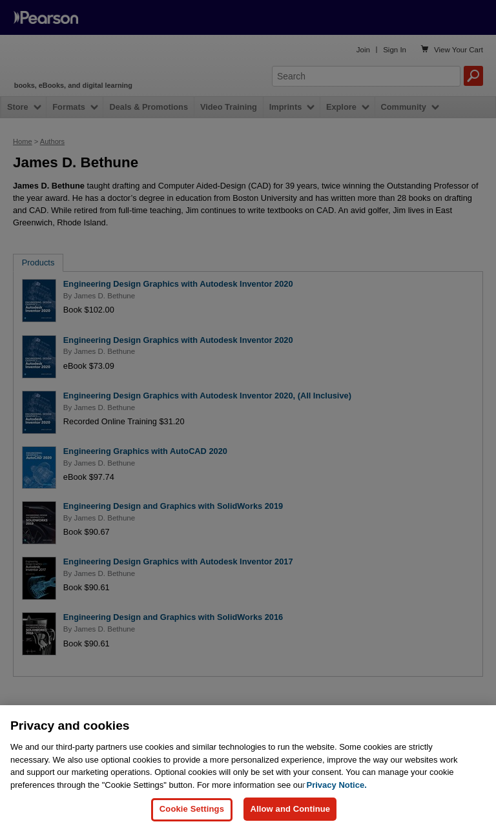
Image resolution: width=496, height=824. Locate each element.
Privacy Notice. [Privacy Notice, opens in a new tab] (337, 792)
